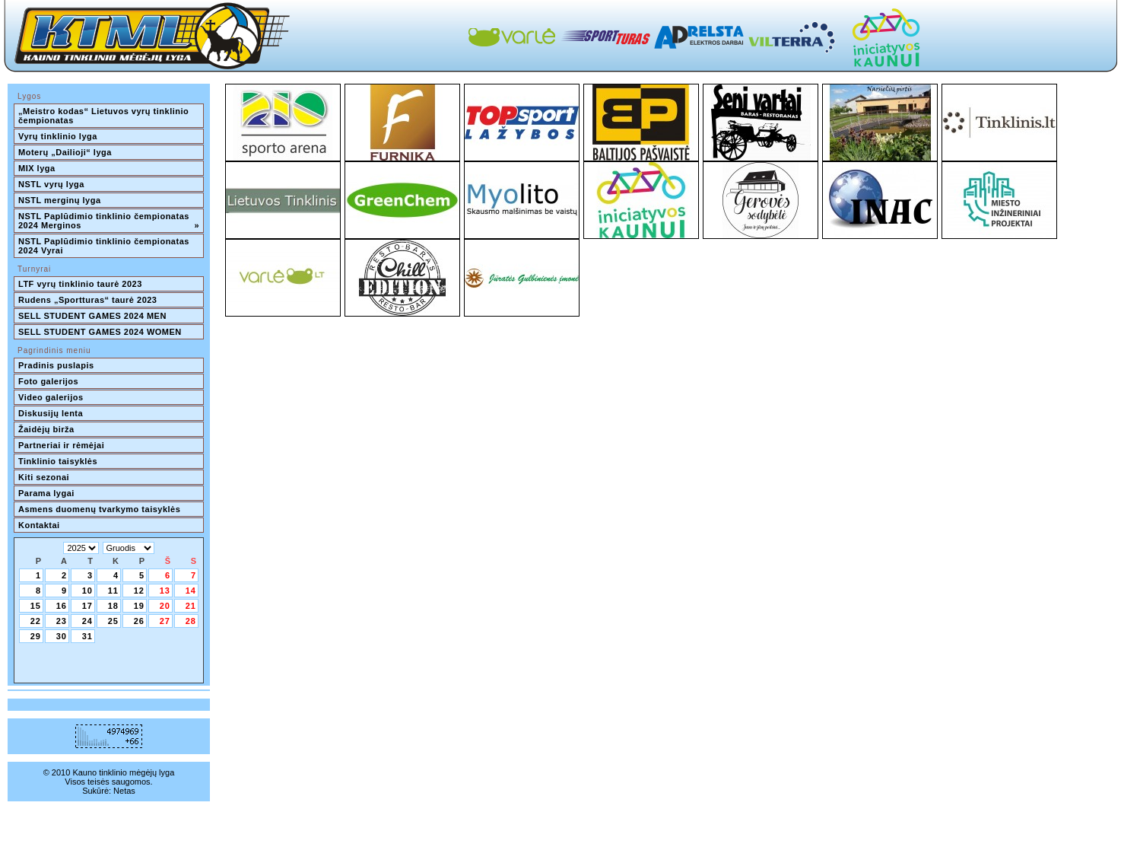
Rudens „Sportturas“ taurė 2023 (87, 299)
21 (191, 605)
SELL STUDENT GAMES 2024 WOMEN (100, 331)
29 (35, 636)
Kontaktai (39, 525)
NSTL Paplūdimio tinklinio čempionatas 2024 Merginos (108, 221)
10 (87, 590)
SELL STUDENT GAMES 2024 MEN (92, 315)
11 (113, 590)
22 (35, 621)
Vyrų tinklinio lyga (57, 136)
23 (61, 621)
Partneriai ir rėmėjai (61, 445)
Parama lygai (46, 493)
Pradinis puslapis (56, 365)
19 (139, 605)
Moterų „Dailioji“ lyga (65, 152)
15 (35, 605)
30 (61, 636)
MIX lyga (37, 168)
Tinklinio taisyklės (57, 461)
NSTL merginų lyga (59, 200)
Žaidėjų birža (46, 429)
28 (191, 621)
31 (87, 636)
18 (113, 605)
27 (165, 621)
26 (139, 621)
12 (139, 590)
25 (113, 621)
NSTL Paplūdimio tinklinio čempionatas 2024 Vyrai (105, 246)
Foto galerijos (48, 381)
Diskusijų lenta (50, 413)
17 (87, 605)
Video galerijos (51, 397)
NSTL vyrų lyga (51, 184)
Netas (124, 790)
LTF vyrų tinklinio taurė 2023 (80, 283)
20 (165, 605)
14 (191, 590)
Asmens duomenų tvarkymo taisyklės (99, 509)
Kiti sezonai (43, 477)
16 (61, 605)
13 (165, 590)
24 (87, 621)
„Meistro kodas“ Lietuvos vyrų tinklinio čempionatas (105, 116)
